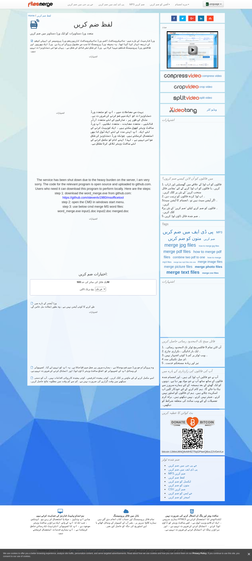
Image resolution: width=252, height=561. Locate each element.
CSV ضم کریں (177, 489)
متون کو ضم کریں (184, 238)
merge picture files (178, 267)
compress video (192, 75)
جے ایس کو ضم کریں (180, 493)
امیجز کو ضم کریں (179, 497)
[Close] (248, 554)
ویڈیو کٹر (192, 109)
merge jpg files (180, 245)
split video (192, 97)
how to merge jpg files (209, 246)
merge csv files (210, 273)
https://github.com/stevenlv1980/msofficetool (93, 197)
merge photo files (208, 267)
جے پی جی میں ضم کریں (80, 4)
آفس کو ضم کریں (160, 4)
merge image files (210, 262)
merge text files (183, 272)
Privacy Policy (199, 553)
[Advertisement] (93, 83)
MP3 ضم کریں (137, 4)
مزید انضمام (182, 4)
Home (31, 15)
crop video (192, 86)
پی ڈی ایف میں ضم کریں (111, 4)
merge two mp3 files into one (185, 262)
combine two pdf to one (189, 257)
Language (213, 4)
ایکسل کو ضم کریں (179, 481)
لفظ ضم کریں (44, 15)
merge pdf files (177, 251)
